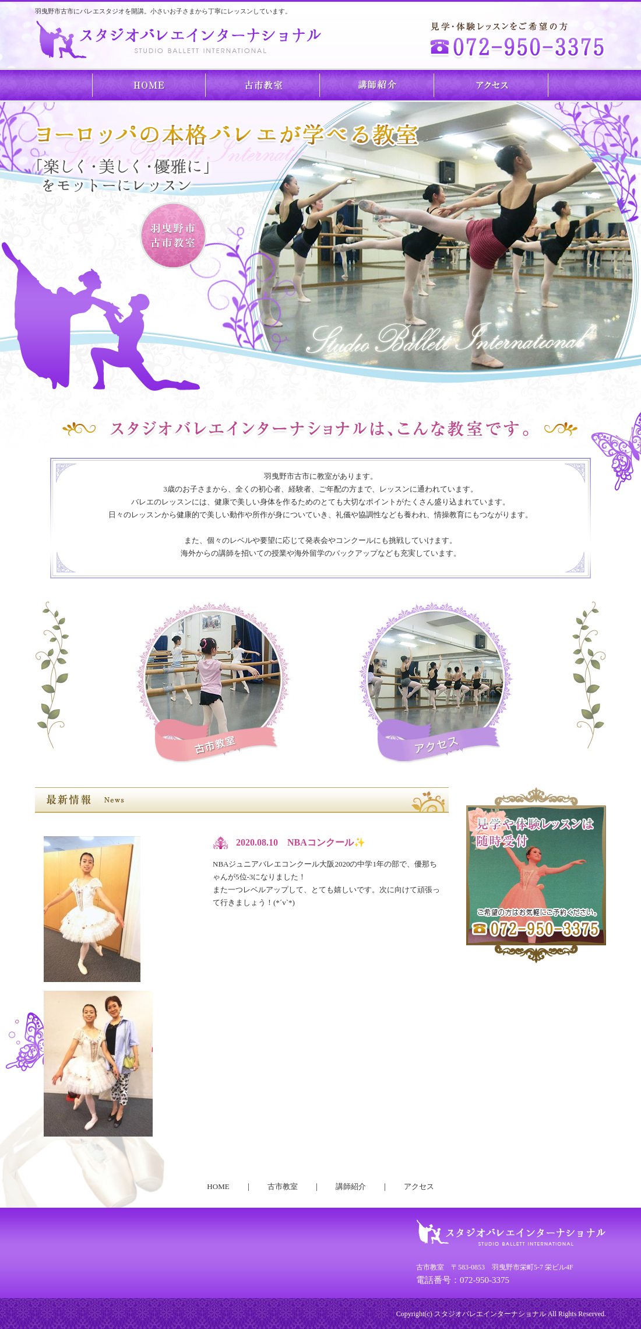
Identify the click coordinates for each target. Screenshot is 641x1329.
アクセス (492, 84)
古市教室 (263, 84)
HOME (149, 84)
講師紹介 (377, 84)
